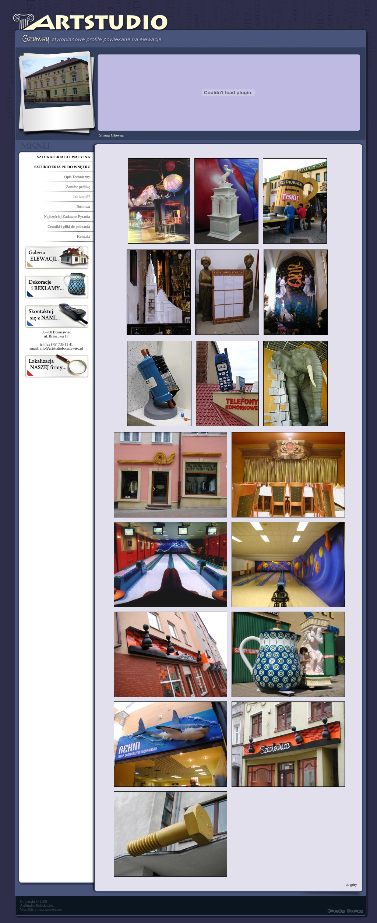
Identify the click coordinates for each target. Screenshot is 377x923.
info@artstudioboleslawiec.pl (61, 348)
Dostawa (83, 207)
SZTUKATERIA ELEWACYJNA (63, 157)
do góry (351, 885)
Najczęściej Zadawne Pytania (67, 217)
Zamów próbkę (78, 187)
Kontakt (83, 236)
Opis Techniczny (77, 177)
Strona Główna (111, 135)
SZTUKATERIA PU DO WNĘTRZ (62, 167)
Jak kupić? (81, 197)
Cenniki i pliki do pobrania (68, 226)
